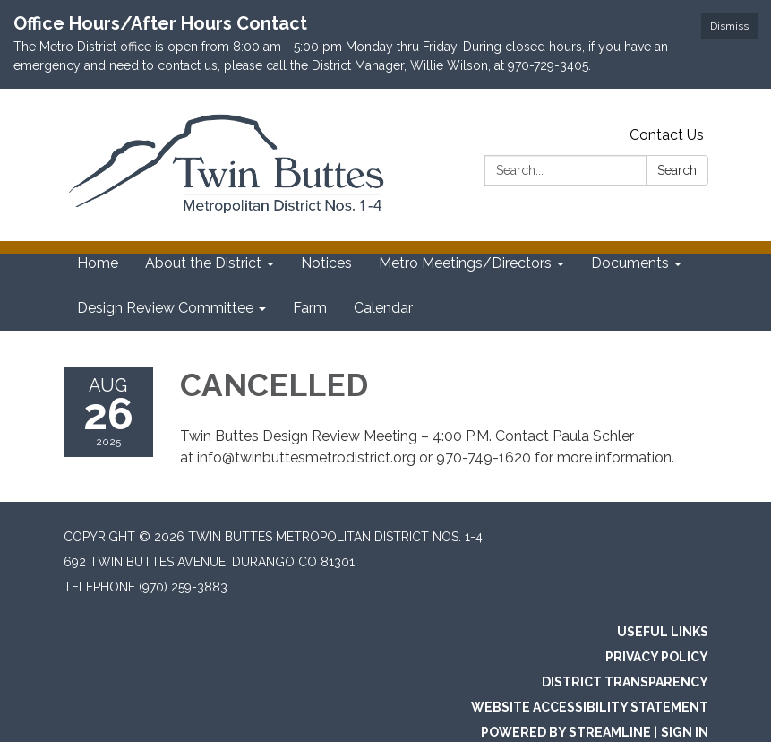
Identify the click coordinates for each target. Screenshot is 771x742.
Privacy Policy (656, 657)
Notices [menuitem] (326, 263)
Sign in (684, 732)
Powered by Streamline (566, 732)
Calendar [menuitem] (383, 307)
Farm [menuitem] (310, 307)
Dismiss (729, 26)
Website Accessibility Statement (589, 707)
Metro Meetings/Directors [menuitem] (465, 263)
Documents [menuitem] (630, 263)
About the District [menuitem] (203, 263)
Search (677, 170)
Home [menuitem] (97, 263)
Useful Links (662, 632)
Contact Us (667, 134)
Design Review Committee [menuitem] (165, 307)
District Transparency (625, 682)
